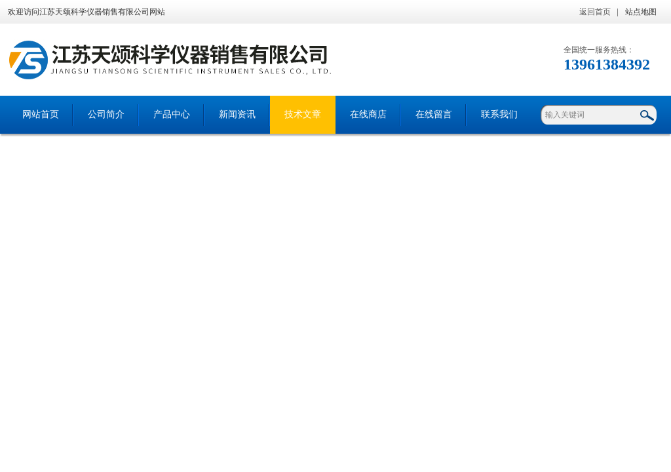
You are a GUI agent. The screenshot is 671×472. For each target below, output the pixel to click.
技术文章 (302, 114)
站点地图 (641, 11)
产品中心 (171, 114)
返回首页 (595, 11)
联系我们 (499, 114)
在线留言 (433, 114)
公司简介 (106, 114)
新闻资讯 (237, 114)
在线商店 (368, 114)
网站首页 (40, 114)
